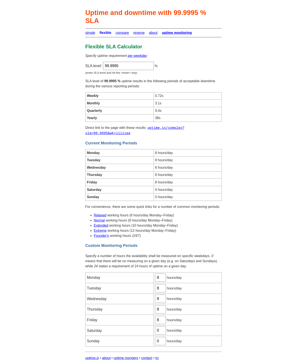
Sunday (93, 341)
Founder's (101, 235)
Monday (93, 277)
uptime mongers (126, 358)
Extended (101, 225)
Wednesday (97, 299)
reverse (139, 33)
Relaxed (100, 215)
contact (146, 358)
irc (157, 358)
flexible (105, 33)
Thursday (94, 309)
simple (90, 33)
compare (122, 33)
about (153, 33)
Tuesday (94, 288)
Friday (92, 320)
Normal (99, 220)
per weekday (137, 56)
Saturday (94, 330)
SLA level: (93, 66)
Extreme (100, 230)
